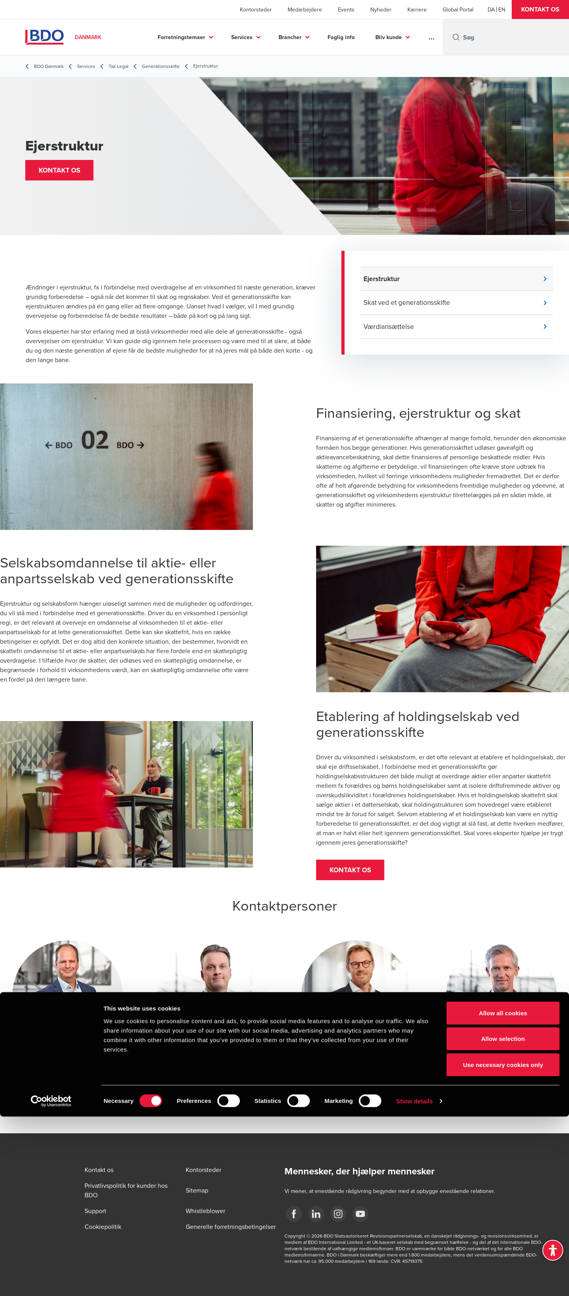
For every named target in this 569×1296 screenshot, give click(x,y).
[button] (540, 9)
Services (241, 37)
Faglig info (341, 37)
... (432, 37)
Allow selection (503, 1218)
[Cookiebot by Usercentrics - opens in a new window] (51, 1281)
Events (346, 9)
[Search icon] (456, 37)
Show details (414, 1280)
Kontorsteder (256, 9)
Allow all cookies (503, 1192)
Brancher (290, 37)
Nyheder (381, 9)
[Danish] (491, 9)
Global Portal (458, 9)
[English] (501, 9)
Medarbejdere (305, 9)
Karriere (417, 9)
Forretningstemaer (181, 37)
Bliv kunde (388, 37)
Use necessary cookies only (503, 1244)
